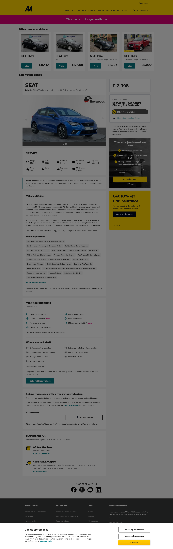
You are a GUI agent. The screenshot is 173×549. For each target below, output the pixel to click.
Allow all (134, 542)
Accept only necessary (134, 536)
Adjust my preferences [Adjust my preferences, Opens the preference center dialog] (134, 530)
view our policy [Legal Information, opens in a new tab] (46, 541)
